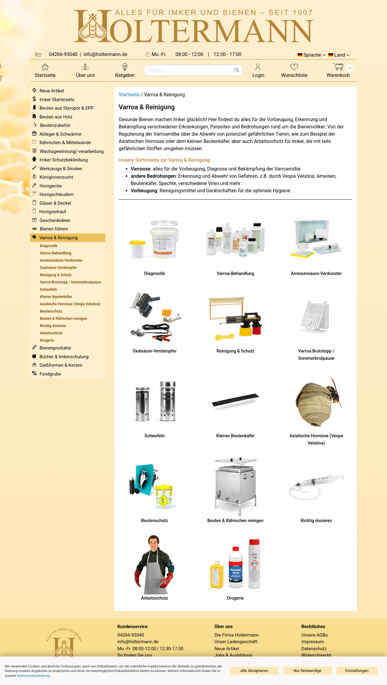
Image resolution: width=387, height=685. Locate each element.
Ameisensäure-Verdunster (316, 273)
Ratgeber (125, 70)
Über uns (85, 70)
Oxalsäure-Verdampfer (155, 351)
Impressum (312, 641)
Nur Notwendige (307, 670)
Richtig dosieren (316, 520)
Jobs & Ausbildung (233, 655)
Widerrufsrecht (316, 655)
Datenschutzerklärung (33, 676)
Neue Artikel (227, 648)
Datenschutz (314, 648)
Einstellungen (356, 670)
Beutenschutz (154, 520)
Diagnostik (154, 273)
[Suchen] (237, 70)
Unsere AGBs (314, 635)
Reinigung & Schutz (235, 351)
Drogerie (235, 598)
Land (339, 55)
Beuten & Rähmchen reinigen (235, 520)
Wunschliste (294, 70)
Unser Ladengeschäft (236, 641)
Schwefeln (155, 435)
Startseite (45, 70)
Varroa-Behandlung (235, 273)
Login (258, 70)
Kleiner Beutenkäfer (235, 435)
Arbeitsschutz (154, 598)
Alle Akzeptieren (254, 670)
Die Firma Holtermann (237, 635)
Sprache (312, 55)
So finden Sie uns (134, 655)
